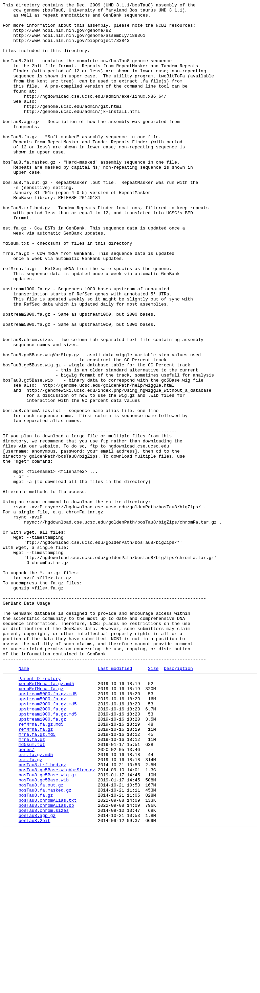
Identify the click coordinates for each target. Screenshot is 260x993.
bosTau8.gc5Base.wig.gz (48, 928)
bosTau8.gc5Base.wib (44, 934)
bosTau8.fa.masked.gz (45, 946)
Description (178, 801)
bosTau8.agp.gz (37, 976)
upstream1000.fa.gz (42, 861)
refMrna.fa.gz (36, 873)
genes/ (27, 897)
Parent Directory (40, 812)
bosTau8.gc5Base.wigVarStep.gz (57, 922)
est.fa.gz (30, 909)
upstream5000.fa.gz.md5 (48, 830)
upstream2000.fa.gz (42, 849)
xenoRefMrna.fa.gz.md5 (46, 818)
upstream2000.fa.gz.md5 (48, 843)
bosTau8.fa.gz (36, 952)
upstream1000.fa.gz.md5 (48, 855)
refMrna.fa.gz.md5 (41, 867)
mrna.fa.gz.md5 (37, 879)
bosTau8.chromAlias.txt (48, 958)
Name (24, 801)
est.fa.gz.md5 (36, 903)
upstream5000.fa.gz (42, 836)
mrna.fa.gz (32, 885)
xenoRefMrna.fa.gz (41, 824)
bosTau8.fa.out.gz (41, 940)
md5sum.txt (32, 891)
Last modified (115, 801)
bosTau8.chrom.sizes (44, 970)
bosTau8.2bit (34, 982)
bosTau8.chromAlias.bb (46, 964)
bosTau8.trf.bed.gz (42, 916)
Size (153, 801)
